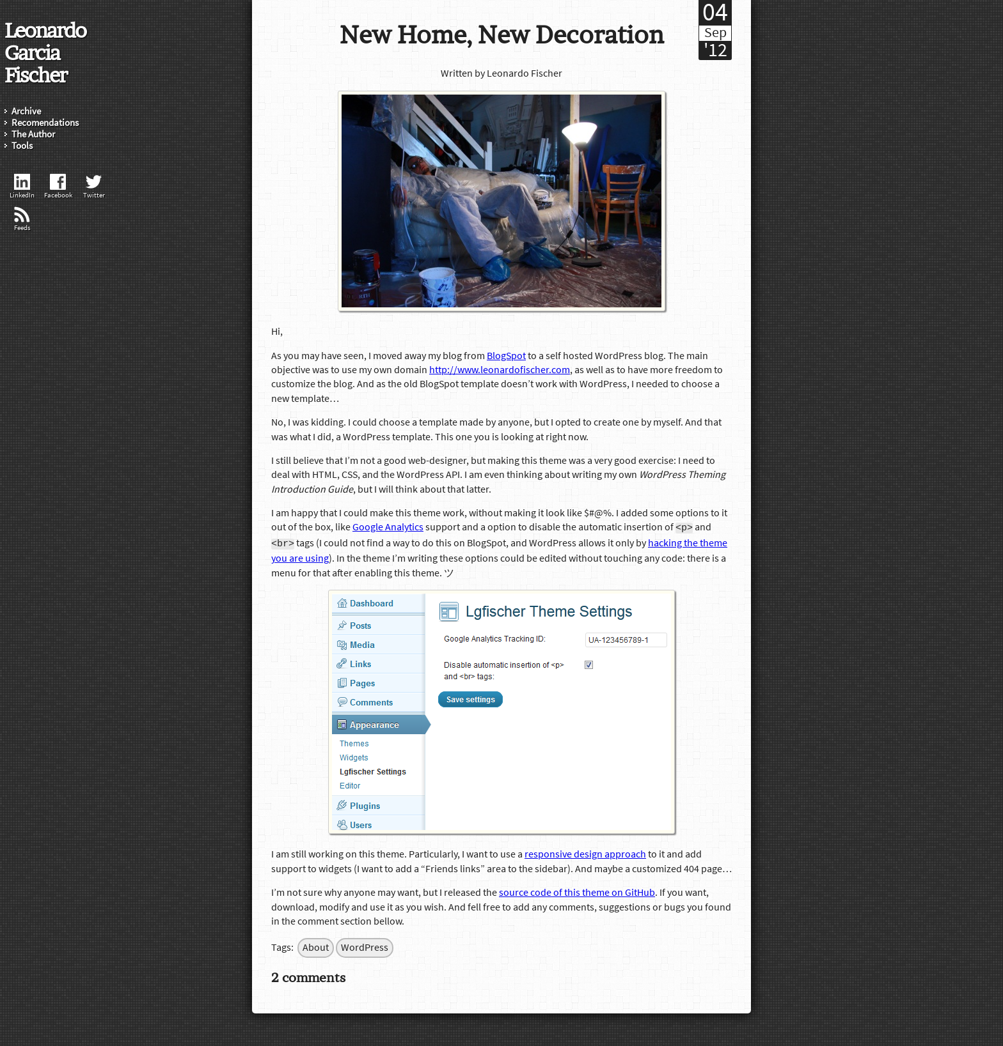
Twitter (94, 187)
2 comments (308, 976)
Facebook (58, 187)
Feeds (22, 219)
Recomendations (45, 123)
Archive (26, 111)
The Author (33, 134)
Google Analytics (387, 527)
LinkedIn (22, 187)
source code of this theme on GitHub (577, 891)
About (316, 946)
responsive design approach (585, 853)
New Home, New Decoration (502, 35)
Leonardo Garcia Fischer (45, 52)
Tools (22, 146)
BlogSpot (506, 356)
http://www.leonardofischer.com (499, 370)
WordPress (364, 946)
